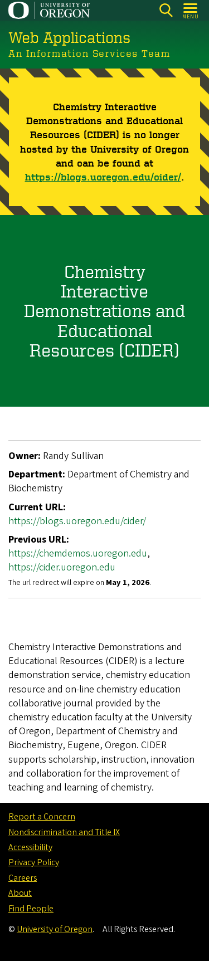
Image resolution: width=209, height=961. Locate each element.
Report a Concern (41, 817)
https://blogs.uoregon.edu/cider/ (103, 176)
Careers (22, 878)
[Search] (166, 10)
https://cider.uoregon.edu (61, 567)
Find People (31, 909)
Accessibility (30, 847)
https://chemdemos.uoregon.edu (77, 553)
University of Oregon (55, 929)
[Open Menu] (191, 10)
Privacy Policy (33, 862)
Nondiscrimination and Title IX (64, 832)
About (20, 893)
